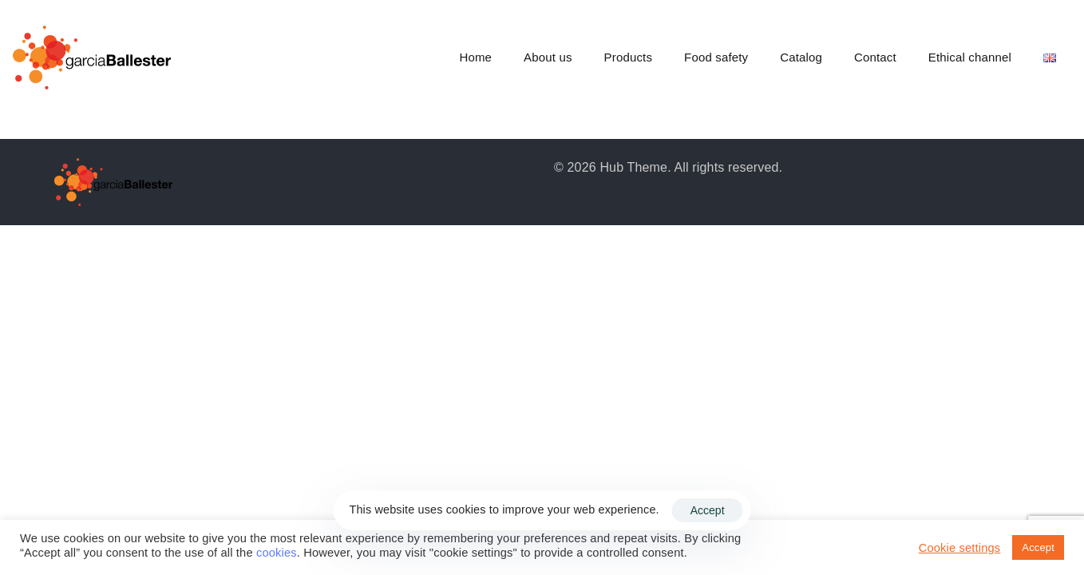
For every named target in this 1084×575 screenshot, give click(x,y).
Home (475, 57)
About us (548, 57)
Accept (707, 510)
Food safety (716, 57)
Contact (875, 57)
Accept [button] (1038, 547)
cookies (276, 552)
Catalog (801, 57)
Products (628, 57)
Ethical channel (969, 57)
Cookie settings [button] (960, 547)
